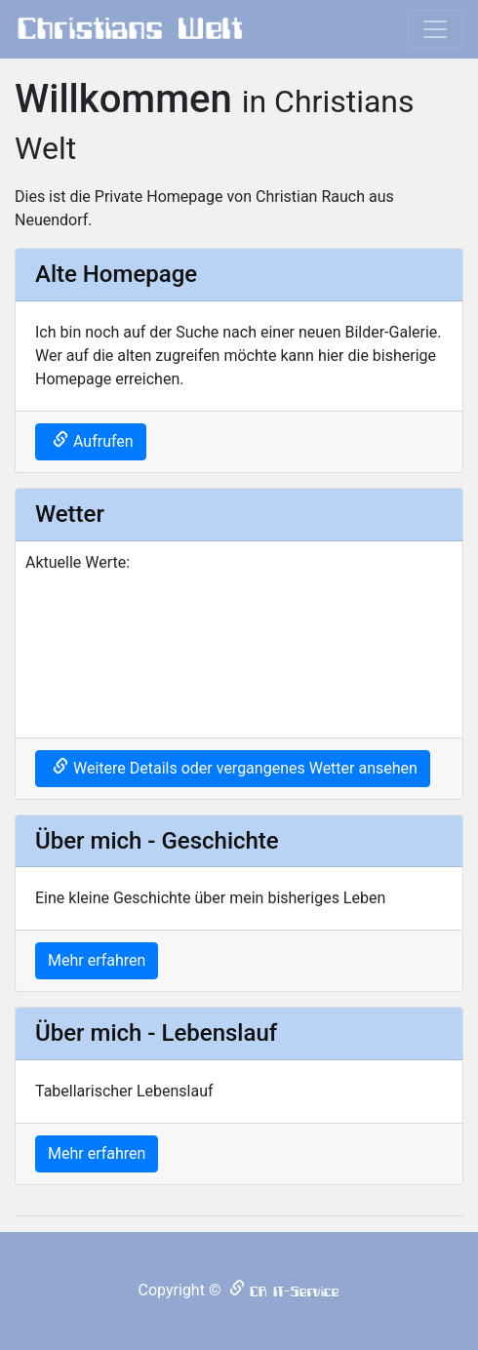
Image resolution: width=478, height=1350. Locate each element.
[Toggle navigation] (435, 29)
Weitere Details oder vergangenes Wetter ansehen (245, 768)
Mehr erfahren (96, 960)
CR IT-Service (294, 1291)
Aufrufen (103, 441)
